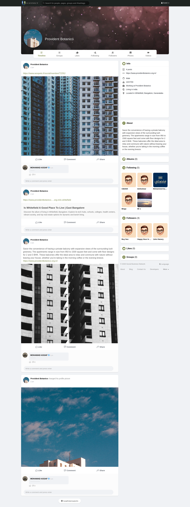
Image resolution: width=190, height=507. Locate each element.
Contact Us (141, 269)
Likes (129, 248)
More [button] (166, 269)
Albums (130, 159)
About (122, 269)
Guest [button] (165, 3)
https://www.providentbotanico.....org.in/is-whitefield (47, 200)
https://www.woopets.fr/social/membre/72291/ (44, 73)
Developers (154, 269)
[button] (65, 3)
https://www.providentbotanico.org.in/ (40, 261)
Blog (131, 269)
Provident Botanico (59, 39)
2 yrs (32, 67)
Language (164, 264)
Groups (130, 257)
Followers (131, 218)
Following (131, 168)
